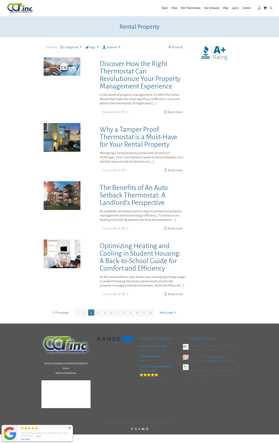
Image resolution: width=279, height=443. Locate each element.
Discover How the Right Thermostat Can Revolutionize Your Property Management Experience (140, 75)
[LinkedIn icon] (143, 429)
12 (150, 312)
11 (144, 312)
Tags (92, 47)
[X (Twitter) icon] (136, 429)
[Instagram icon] (147, 429)
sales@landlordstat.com (218, 361)
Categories (71, 47)
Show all (175, 47)
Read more (175, 112)
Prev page (60, 312)
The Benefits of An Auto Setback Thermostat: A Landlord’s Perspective (134, 195)
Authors (111, 47)
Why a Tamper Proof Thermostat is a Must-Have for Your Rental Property (138, 137)
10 (137, 312)
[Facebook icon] (132, 429)
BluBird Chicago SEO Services (66, 373)
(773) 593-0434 (214, 356)
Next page (168, 312)
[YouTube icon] (139, 429)
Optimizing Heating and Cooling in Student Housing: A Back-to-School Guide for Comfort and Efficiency (140, 257)
